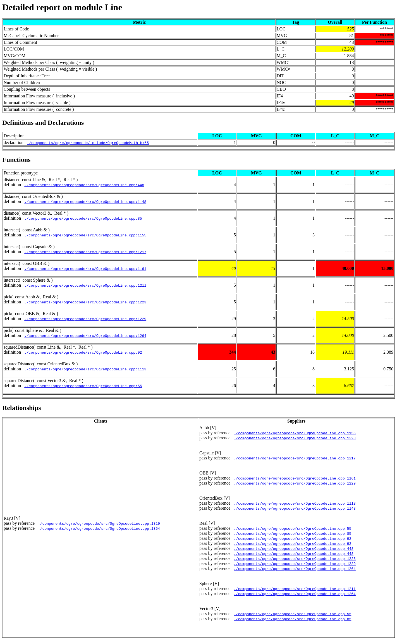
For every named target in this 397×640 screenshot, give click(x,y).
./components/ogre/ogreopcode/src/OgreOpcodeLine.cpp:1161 (85, 268)
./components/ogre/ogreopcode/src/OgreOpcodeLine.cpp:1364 (99, 528)
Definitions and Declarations (43, 122)
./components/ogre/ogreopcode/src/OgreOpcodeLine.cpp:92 (83, 352)
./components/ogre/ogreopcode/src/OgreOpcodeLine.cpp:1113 (85, 368)
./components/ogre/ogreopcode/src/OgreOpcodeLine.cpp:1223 (85, 302)
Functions (16, 159)
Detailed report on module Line (62, 7)
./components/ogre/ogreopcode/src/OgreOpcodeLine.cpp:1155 (85, 235)
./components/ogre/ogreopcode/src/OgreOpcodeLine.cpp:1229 (85, 318)
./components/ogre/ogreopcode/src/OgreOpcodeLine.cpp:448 (84, 184)
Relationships (21, 407)
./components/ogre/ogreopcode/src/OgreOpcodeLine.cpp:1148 (85, 201)
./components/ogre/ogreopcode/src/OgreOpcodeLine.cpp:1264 (85, 335)
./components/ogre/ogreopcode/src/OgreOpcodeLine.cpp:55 (83, 385)
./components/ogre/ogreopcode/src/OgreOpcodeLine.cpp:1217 (85, 251)
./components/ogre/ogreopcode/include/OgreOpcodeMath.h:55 (88, 142)
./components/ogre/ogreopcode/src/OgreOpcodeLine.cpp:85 (83, 218)
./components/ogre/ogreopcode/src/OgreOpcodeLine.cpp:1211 (85, 285)
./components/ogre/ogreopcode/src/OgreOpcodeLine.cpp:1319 (99, 523)
